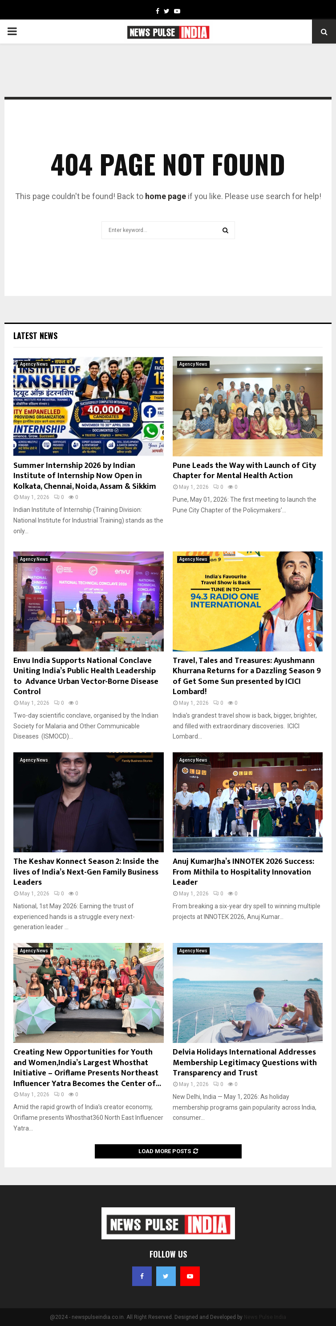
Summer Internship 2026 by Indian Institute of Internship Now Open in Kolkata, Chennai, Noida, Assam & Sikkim (84, 476)
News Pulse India (265, 1317)
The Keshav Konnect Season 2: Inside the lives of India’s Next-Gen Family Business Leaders (86, 872)
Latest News (35, 335)
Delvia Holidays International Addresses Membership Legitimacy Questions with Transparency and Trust (245, 1063)
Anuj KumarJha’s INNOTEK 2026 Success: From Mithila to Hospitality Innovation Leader (243, 872)
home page (165, 196)
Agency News (34, 364)
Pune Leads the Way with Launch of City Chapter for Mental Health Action (244, 471)
